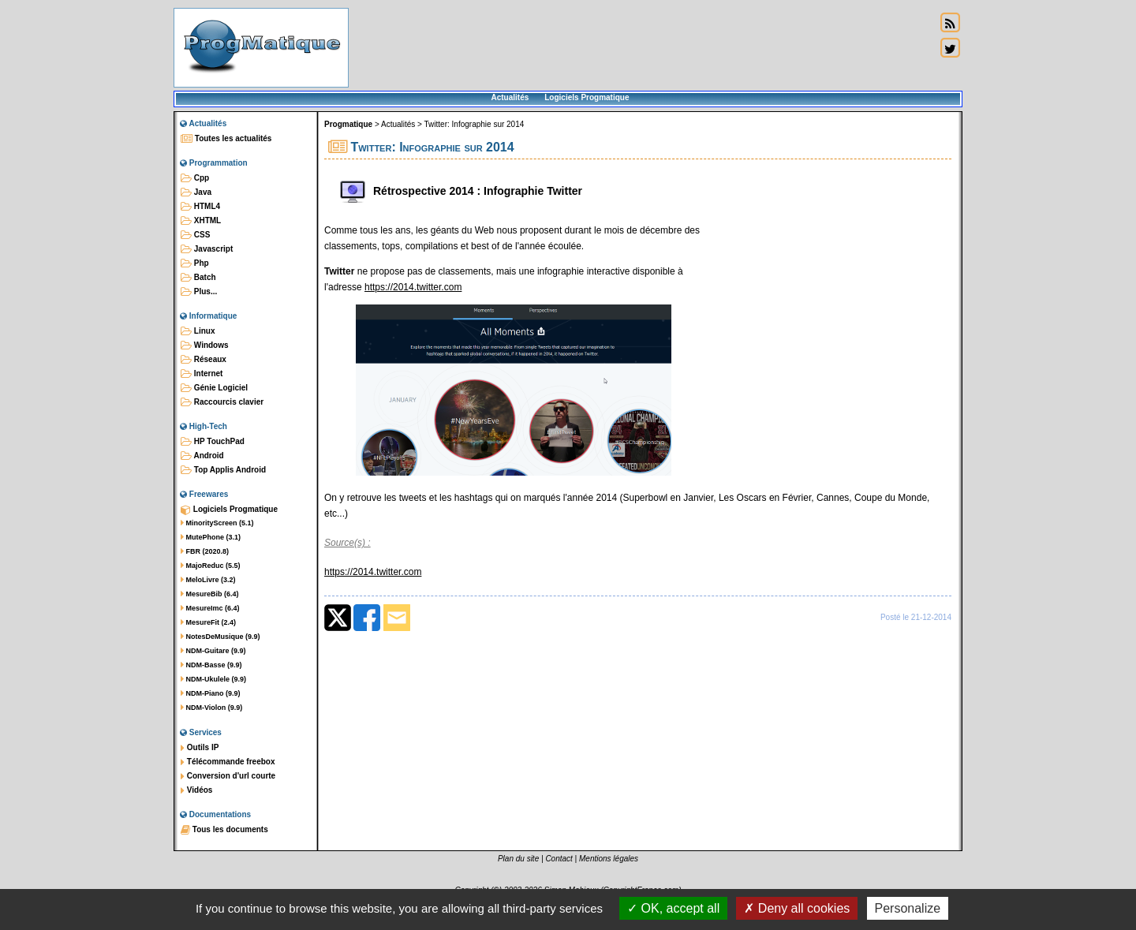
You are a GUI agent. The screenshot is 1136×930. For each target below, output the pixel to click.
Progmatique (348, 124)
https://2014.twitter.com (413, 287)
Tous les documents (224, 830)
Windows (205, 345)
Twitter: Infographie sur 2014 (474, 124)
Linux (198, 331)
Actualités (510, 97)
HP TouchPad (213, 441)
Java (196, 192)
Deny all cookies (797, 908)
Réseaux (203, 359)
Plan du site (518, 858)
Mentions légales (608, 858)
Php (195, 263)
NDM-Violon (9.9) (211, 708)
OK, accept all (673, 908)
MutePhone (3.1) (211, 537)
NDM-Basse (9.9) (211, 665)
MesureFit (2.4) (208, 622)
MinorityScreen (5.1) (217, 523)
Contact (558, 858)
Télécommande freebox (228, 762)
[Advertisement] (642, 47)
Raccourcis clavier (222, 402)
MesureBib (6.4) (210, 594)
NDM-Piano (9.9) (211, 693)
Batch (198, 277)
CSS (195, 235)
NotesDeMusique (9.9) (220, 637)
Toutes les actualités (226, 139)
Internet (201, 374)
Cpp (195, 178)
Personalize (908, 908)
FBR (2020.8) (205, 551)
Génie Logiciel (214, 388)
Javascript (207, 249)
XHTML (201, 221)
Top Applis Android (223, 470)
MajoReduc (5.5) (211, 566)
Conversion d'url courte (228, 776)
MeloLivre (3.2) (208, 580)
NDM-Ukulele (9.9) (213, 679)
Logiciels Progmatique (586, 97)
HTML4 (200, 206)
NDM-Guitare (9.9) (213, 651)
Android (202, 456)
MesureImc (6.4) (210, 608)
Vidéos (196, 790)
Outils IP (200, 748)
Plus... (199, 292)
